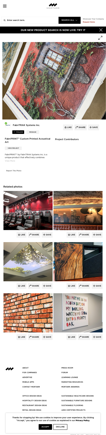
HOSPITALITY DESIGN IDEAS (34, 400)
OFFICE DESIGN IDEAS (32, 396)
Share (35, 235)
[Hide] (101, 30)
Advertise (27, 377)
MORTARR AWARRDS (70, 387)
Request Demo (89, 22)
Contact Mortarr (31, 387)
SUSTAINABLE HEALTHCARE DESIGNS (77, 396)
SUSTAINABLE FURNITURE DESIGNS (76, 400)
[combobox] (70, 20)
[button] (5, 6)
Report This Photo (13, 171)
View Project (13, 148)
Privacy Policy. (83, 420)
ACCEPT (45, 427)
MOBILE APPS (28, 382)
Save (48, 235)
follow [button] (19, 132)
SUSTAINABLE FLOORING (72, 405)
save (95, 127)
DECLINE (60, 427)
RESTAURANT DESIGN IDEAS (34, 405)
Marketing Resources (72, 382)
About (25, 368)
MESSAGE (32, 132)
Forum (64, 372)
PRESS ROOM (67, 368)
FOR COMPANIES (29, 372)
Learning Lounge (69, 377)
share (81, 127)
